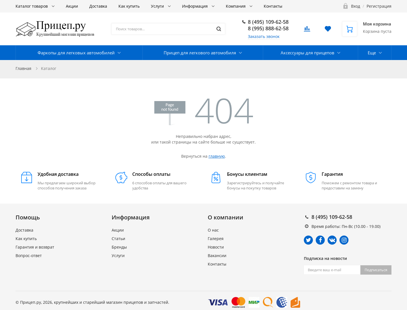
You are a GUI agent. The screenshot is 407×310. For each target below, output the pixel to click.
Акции (72, 6)
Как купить (129, 6)
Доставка (98, 6)
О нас (213, 230)
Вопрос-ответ (29, 255)
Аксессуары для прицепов (307, 52)
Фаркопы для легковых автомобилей (76, 52)
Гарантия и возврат (35, 247)
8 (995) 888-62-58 (268, 28)
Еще (372, 52)
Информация (195, 6)
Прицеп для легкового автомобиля (200, 52)
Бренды (119, 247)
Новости (216, 247)
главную (217, 156)
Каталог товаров (32, 6)
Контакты (273, 6)
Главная (23, 68)
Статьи (118, 238)
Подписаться (376, 269)
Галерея (216, 238)
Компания (236, 6)
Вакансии (217, 255)
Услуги (158, 6)
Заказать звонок (264, 36)
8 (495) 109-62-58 (268, 21)
